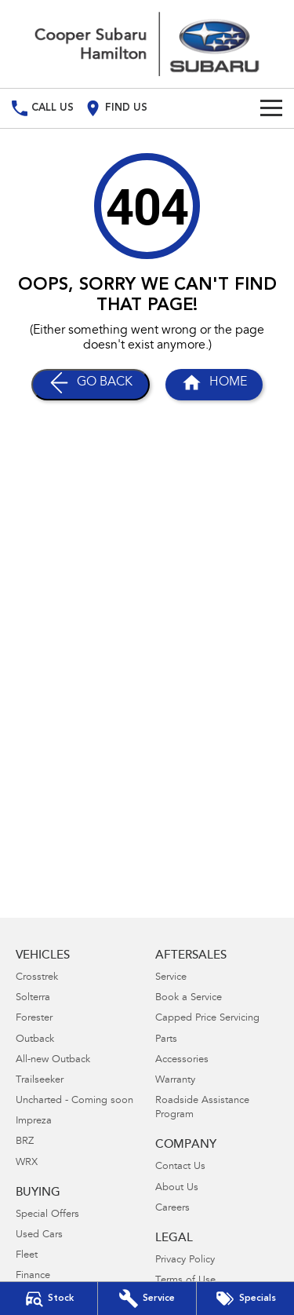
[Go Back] (90, 384)
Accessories (182, 1060)
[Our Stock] (48, 1298)
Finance (33, 1276)
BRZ (25, 1142)
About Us (176, 1188)
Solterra (33, 998)
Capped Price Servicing (207, 1019)
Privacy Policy (185, 1260)
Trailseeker (40, 1081)
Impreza (34, 1121)
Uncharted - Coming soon (74, 1101)
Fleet (27, 1256)
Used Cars (39, 1235)
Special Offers (47, 1215)
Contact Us (180, 1167)
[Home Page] (147, 44)
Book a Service (188, 998)
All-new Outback (53, 1060)
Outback (35, 1040)
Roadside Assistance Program (202, 1108)
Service (171, 978)
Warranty (175, 1081)
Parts (166, 1040)
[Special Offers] (245, 1298)
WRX (27, 1163)
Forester (34, 1019)
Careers (172, 1209)
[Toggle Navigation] (271, 108)
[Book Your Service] (146, 1298)
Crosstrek (37, 978)
